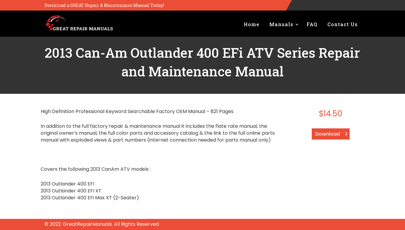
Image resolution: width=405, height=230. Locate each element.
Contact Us (342, 24)
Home (251, 24)
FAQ (312, 24)
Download (327, 133)
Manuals (281, 24)
